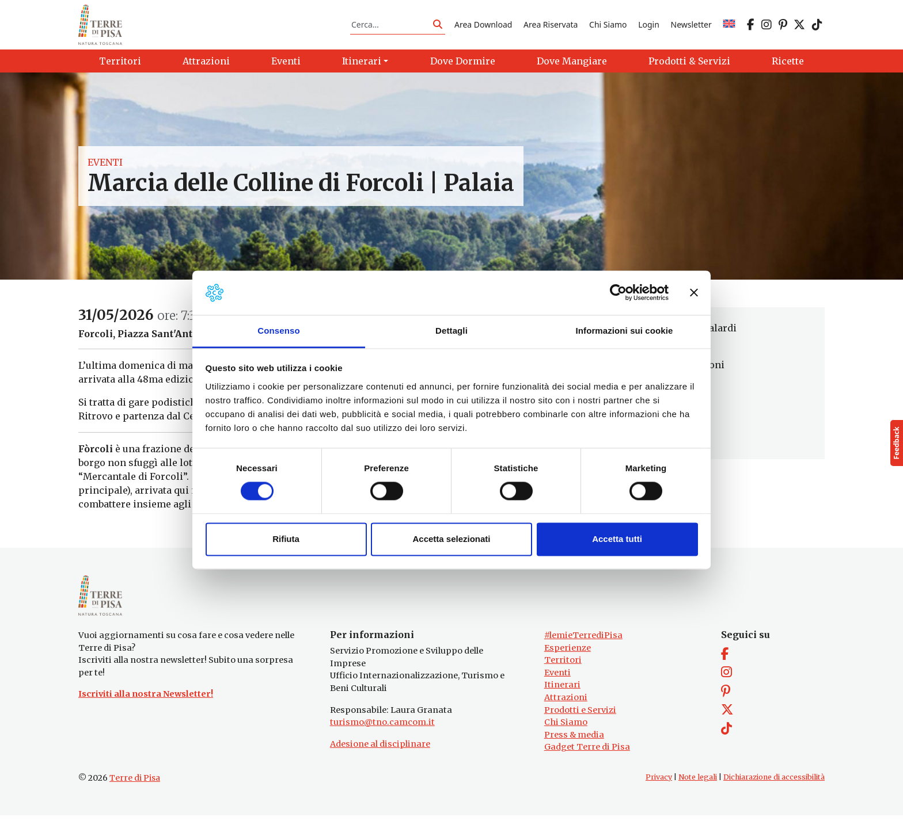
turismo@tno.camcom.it (382, 747)
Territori (563, 684)
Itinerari (562, 709)
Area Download (483, 30)
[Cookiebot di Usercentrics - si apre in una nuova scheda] (618, 292)
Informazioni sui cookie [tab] (624, 330)
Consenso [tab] (278, 330)
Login (648, 30)
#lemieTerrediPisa (583, 660)
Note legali (697, 801)
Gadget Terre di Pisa (587, 772)
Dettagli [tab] (451, 330)
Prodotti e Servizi (580, 735)
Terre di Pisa (134, 802)
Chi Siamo (608, 30)
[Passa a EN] (729, 31)
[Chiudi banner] (694, 293)
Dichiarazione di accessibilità (774, 801)
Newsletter (691, 30)
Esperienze (567, 672)
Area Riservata (550, 30)
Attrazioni (565, 722)
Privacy (659, 801)
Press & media (574, 759)
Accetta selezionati (451, 539)
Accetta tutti (617, 539)
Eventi (105, 175)
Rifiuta (285, 539)
